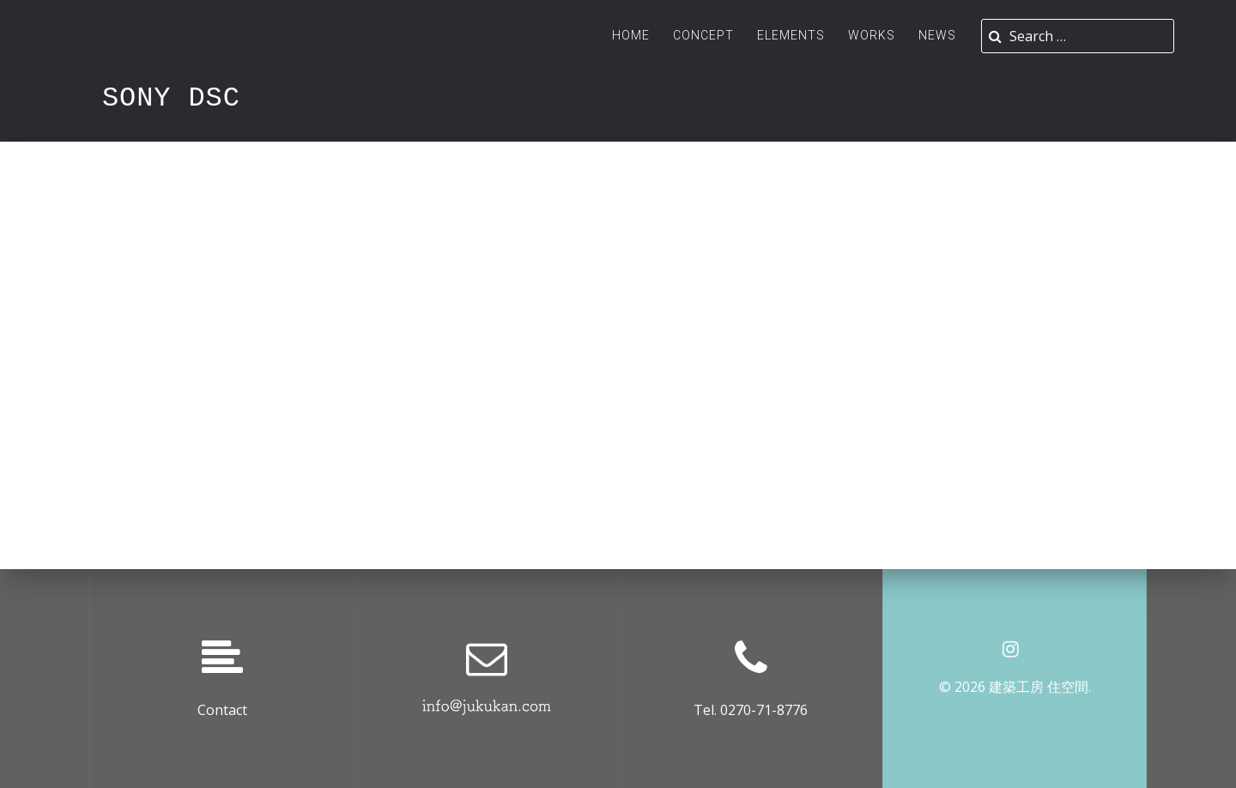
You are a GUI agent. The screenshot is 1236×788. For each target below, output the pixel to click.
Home (631, 35)
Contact (222, 709)
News (937, 35)
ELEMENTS (791, 35)
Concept (703, 35)
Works (871, 35)
